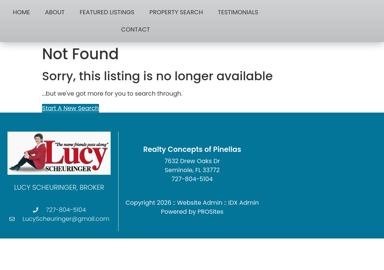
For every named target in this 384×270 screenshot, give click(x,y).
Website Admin (199, 202)
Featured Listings (107, 12)
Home (21, 12)
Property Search (176, 12)
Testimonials (238, 12)
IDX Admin (243, 202)
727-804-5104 (192, 179)
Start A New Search (70, 108)
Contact (135, 29)
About (55, 12)
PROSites (211, 211)
